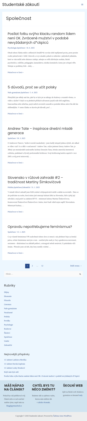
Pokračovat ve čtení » (15, 72)
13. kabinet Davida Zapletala (14, 364)
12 (42, 266)
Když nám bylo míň (11, 372)
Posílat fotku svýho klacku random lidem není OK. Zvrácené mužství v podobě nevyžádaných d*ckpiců (41, 38)
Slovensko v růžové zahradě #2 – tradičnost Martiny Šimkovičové (35, 179)
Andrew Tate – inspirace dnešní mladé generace (40, 130)
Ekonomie (8, 296)
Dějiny (6, 292)
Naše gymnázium (14, 92)
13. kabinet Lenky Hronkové (14, 368)
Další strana (76, 266)
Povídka (7, 321)
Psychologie (12, 48)
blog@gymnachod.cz (14, 406)
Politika (10, 187)
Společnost (21, 48)
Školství (7, 333)
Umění (6, 341)
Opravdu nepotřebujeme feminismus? (40, 226)
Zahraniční (26, 187)
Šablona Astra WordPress (62, 416)
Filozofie (7, 300)
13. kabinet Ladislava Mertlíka (15, 360)
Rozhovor (7, 329)
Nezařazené (8, 313)
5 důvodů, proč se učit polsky (32, 87)
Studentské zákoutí (20, 4)
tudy (80, 395)
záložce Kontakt (44, 402)
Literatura (7, 304)
